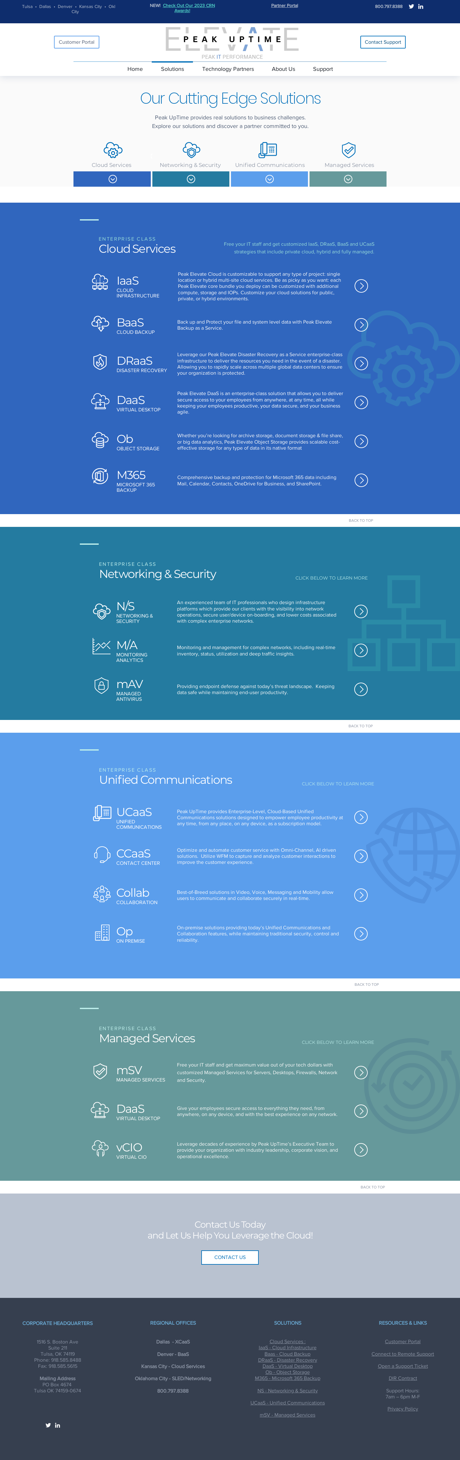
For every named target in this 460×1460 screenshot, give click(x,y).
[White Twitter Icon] (411, 6)
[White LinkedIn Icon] (420, 6)
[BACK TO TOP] (361, 520)
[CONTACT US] (230, 1257)
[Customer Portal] (76, 42)
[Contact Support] (383, 42)
